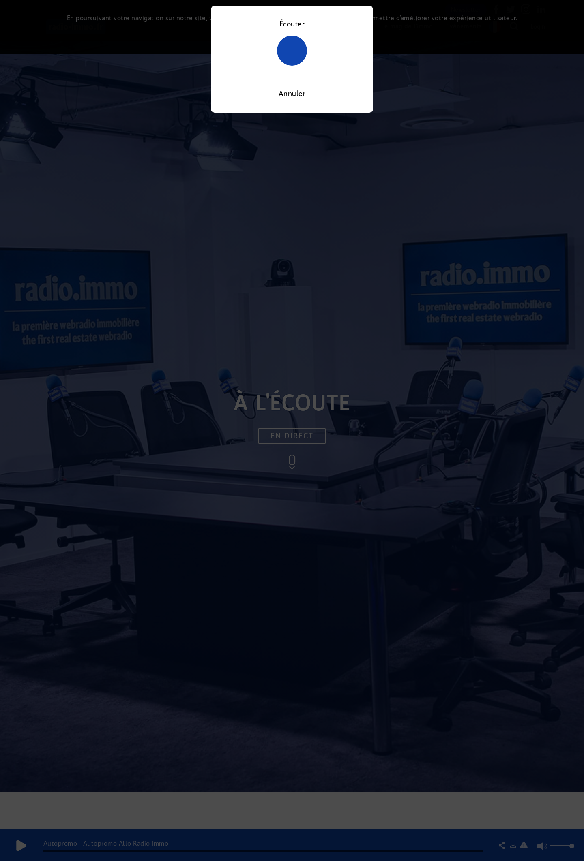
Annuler (292, 93)
